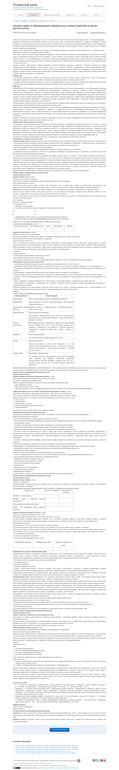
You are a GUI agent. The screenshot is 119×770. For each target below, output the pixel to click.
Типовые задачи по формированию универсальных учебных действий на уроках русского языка (42, 751)
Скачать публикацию (59, 730)
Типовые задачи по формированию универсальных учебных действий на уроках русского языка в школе (45, 753)
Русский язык (33, 21)
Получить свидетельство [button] (98, 32)
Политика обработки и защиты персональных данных (52, 765)
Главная (21, 15)
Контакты (96, 15)
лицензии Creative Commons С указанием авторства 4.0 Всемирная (59, 768)
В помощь (84, 15)
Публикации (33, 15)
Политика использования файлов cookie (24, 765)
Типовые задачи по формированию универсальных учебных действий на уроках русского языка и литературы (46, 745)
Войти (89, 6)
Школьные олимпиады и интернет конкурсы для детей (35, 763)
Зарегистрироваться (98, 6)
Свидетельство (70, 15)
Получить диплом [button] (82, 32)
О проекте (16, 763)
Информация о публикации (51, 15)
